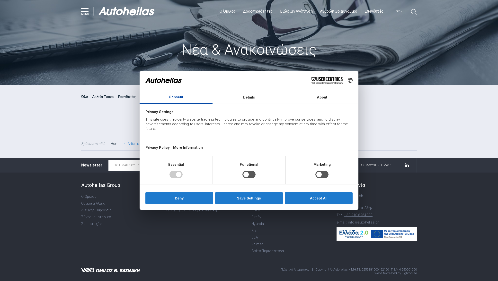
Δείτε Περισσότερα (267, 251)
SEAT (255, 237)
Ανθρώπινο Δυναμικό (338, 11)
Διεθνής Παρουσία (96, 210)
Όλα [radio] (84, 97)
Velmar (257, 244)
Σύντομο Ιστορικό (96, 217)
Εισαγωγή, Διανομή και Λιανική (191, 210)
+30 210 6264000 (358, 215)
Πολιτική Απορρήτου (295, 269)
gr (399, 11)
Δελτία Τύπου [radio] (103, 97)
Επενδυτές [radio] (127, 97)
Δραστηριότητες (258, 11)
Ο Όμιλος (228, 11)
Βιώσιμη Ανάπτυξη (296, 11)
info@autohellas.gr (363, 222)
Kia (254, 230)
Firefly (256, 217)
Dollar (256, 210)
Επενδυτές (374, 11)
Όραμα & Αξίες (93, 203)
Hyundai (258, 224)
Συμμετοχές (91, 224)
